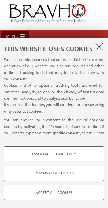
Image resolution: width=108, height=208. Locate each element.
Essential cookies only (54, 154)
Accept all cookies (54, 192)
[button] (15, 36)
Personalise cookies (54, 173)
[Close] (99, 46)
